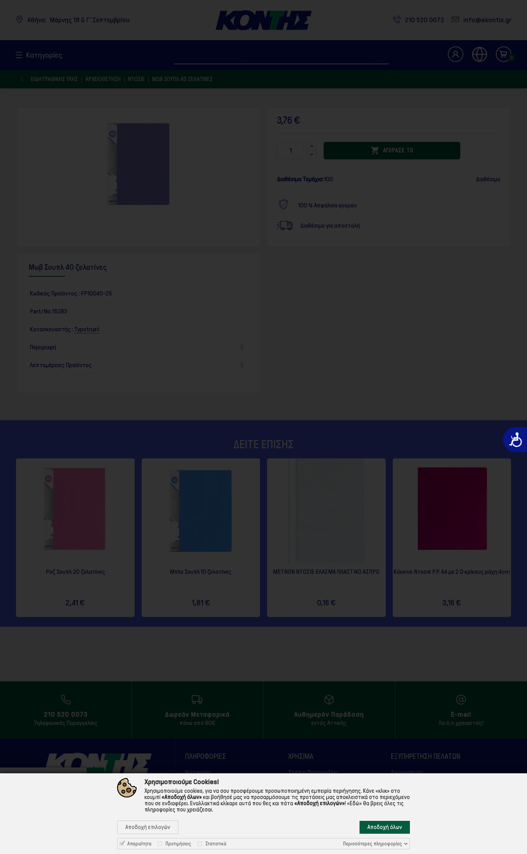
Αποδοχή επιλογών (147, 827)
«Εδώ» (354, 803)
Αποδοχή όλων (384, 827)
